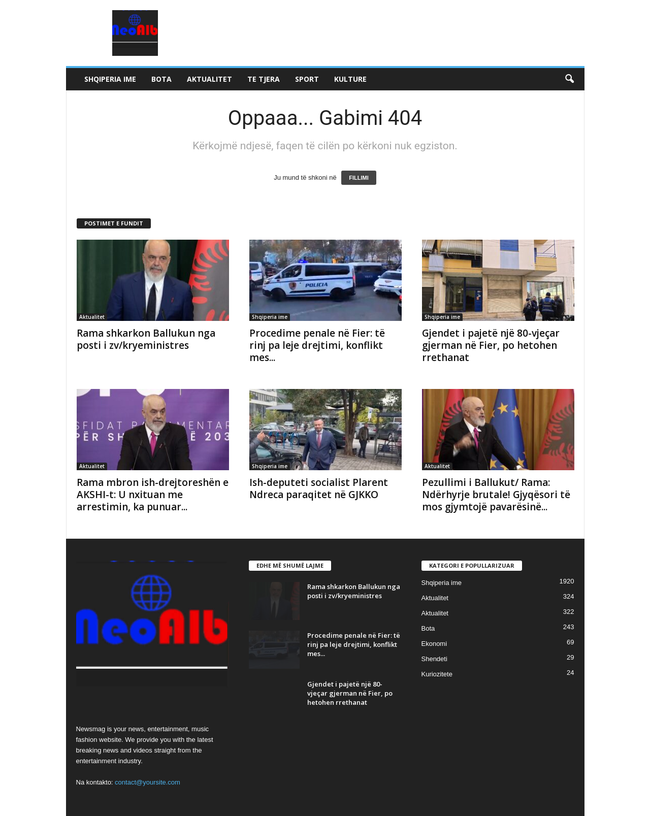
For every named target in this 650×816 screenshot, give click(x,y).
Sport (307, 79)
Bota (161, 79)
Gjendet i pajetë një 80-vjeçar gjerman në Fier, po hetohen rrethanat (491, 345)
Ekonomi (434, 643)
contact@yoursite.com (147, 782)
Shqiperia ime (110, 79)
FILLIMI (359, 178)
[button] (569, 79)
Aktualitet (209, 79)
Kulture (350, 79)
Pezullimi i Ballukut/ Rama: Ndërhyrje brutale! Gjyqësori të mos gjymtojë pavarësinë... (496, 494)
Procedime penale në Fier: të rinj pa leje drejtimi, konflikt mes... (317, 345)
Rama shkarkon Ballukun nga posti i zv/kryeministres (146, 339)
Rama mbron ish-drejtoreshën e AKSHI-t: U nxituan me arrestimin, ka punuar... (153, 494)
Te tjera (263, 79)
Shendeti (434, 659)
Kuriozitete (436, 674)
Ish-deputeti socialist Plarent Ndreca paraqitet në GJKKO (318, 488)
